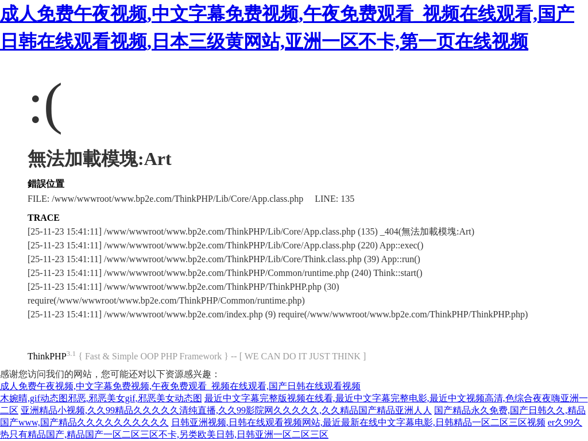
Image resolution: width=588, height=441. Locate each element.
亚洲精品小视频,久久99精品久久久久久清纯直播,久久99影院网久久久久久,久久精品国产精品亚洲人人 (226, 410)
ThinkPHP (47, 356)
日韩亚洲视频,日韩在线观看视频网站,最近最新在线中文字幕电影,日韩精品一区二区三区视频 (358, 422)
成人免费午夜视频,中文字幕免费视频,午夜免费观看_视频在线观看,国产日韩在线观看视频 (180, 386)
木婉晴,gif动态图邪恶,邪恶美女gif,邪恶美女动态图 (101, 398)
